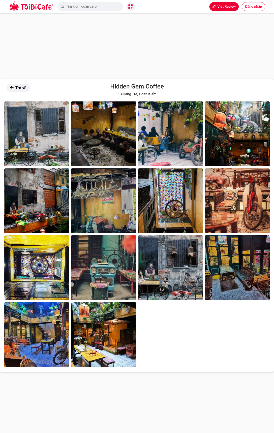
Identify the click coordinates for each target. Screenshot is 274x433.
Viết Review (224, 6)
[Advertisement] (137, 46)
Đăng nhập (253, 6)
